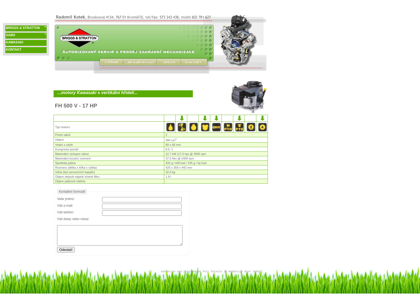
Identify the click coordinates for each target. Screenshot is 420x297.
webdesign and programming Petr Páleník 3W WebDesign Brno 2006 (210, 271)
